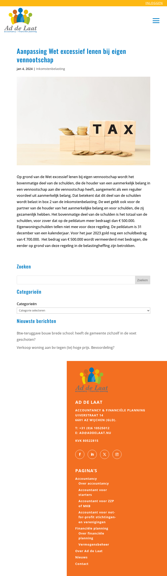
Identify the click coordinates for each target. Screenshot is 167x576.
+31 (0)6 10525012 (94, 428)
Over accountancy (93, 483)
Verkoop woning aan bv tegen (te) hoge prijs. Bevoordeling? (65, 347)
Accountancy (86, 479)
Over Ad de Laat (89, 551)
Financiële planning (91, 528)
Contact (82, 564)
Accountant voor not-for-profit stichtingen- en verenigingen (97, 517)
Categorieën (27, 303)
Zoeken (142, 280)
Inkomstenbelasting (50, 69)
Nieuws (81, 557)
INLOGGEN (154, 3)
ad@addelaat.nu (95, 433)
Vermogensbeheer (93, 544)
